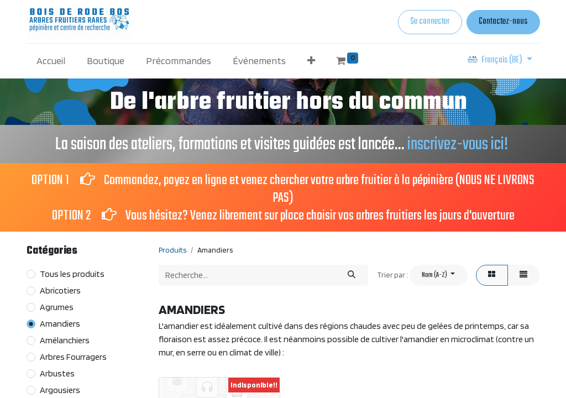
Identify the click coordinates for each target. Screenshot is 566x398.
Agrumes (57, 307)
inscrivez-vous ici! (459, 145)
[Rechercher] (352, 275)
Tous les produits (72, 274)
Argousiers (60, 390)
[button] (311, 60)
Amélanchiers (65, 340)
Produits (172, 249)
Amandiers (60, 323)
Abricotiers (60, 290)
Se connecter (429, 21)
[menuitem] (51, 60)
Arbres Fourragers (73, 357)
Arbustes (57, 373)
